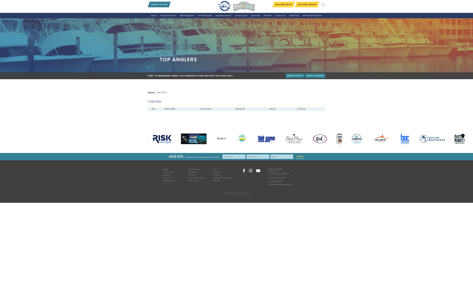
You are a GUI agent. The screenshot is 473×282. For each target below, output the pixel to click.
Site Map (216, 181)
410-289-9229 (279, 178)
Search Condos (315, 75)
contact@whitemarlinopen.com (280, 184)
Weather (166, 175)
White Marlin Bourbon (196, 178)
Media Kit (191, 175)
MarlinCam (192, 172)
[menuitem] (153, 15)
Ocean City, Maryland (243, 194)
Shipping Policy (169, 181)
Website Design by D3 (229, 194)
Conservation (168, 172)
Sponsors (217, 172)
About (165, 169)
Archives (216, 175)
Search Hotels (295, 75)
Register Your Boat (159, 4)
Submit (300, 156)
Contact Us (167, 178)
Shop (215, 169)
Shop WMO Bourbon (307, 4)
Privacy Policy (193, 181)
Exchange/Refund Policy (222, 178)
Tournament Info (194, 169)
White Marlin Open (242, 192)
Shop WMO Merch (283, 4)
